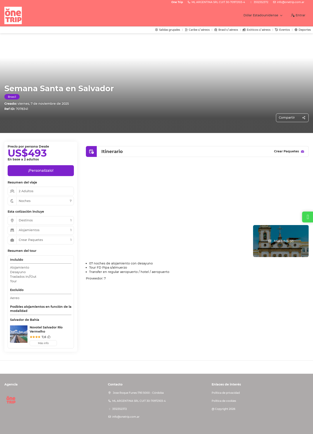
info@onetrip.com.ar (290, 2)
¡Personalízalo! (40, 170)
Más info (43, 343)
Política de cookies (224, 400)
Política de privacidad (226, 392)
